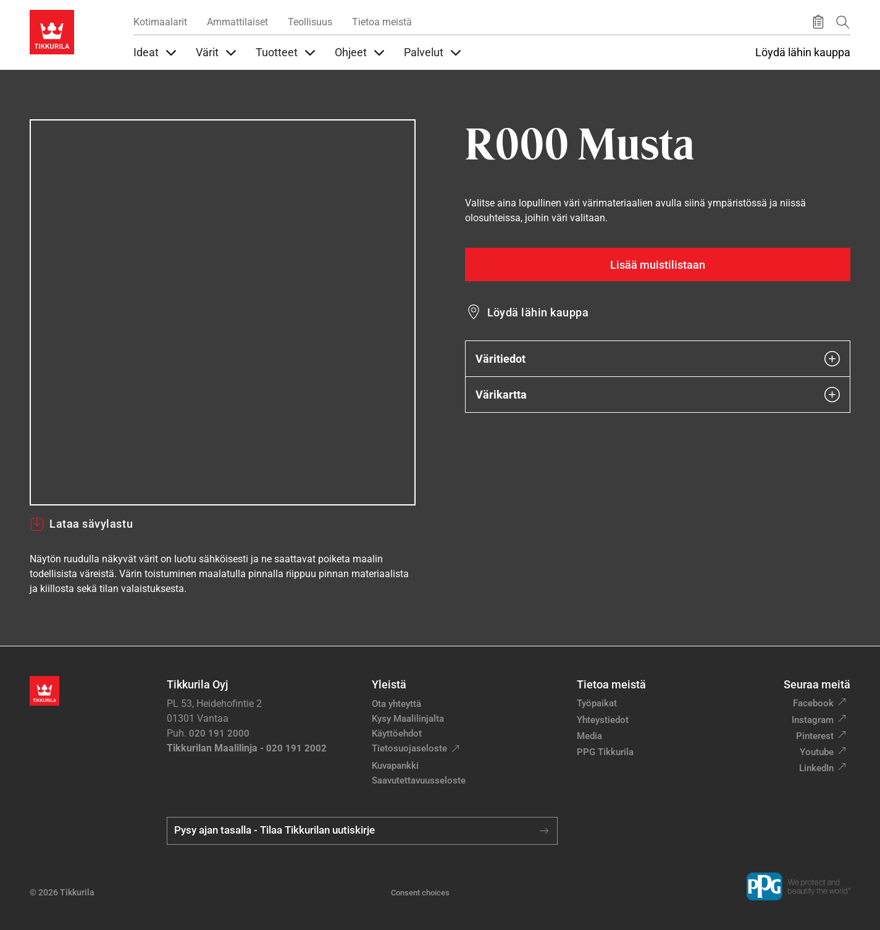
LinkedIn (816, 768)
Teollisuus (310, 22)
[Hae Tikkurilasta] (843, 22)
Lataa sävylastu (81, 523)
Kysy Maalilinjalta (408, 718)
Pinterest (815, 736)
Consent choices (420, 892)
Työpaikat (597, 703)
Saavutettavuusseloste (419, 780)
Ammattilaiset (237, 22)
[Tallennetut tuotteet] (818, 22)
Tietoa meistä (382, 22)
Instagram (813, 719)
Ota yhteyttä (396, 703)
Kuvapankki (395, 765)
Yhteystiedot (603, 719)
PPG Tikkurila (605, 752)
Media (589, 736)
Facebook (813, 703)
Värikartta (658, 394)
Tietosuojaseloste (409, 748)
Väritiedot (658, 358)
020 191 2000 (219, 733)
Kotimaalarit (160, 22)
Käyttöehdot (397, 733)
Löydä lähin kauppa (802, 52)
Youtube (817, 752)
